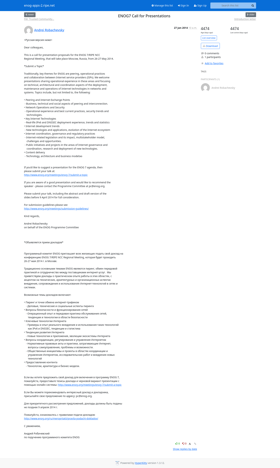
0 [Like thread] (178, 443)
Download (210, 46)
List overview (209, 37)
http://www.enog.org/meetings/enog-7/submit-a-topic (56, 175)
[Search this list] (230, 5)
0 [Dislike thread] (184, 443)
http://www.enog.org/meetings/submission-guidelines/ (56, 208)
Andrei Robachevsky (49, 30)
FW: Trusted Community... (39, 19)
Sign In (183, 5)
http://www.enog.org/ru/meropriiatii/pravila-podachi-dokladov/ (61, 418)
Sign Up (200, 5)
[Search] (253, 5)
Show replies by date (185, 449)
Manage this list (162, 5)
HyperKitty (141, 463)
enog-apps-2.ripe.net (39, 5)
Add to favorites (212, 63)
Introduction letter (245, 19)
